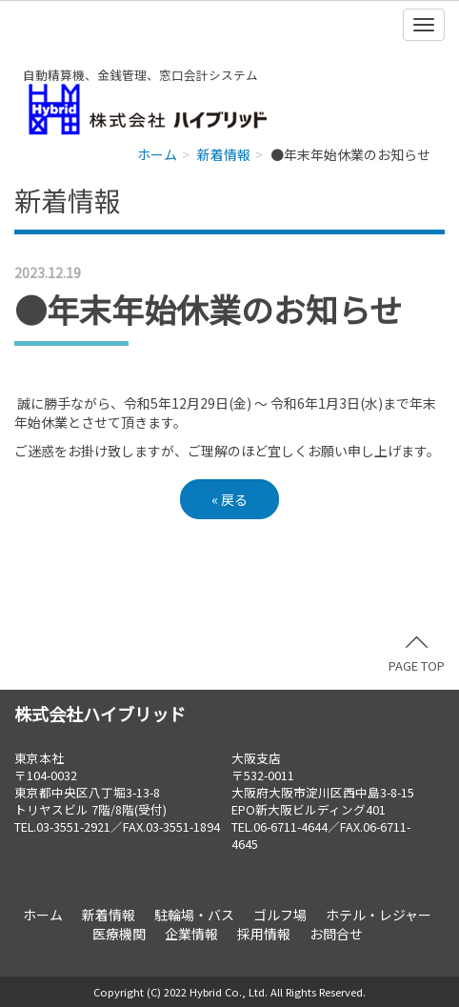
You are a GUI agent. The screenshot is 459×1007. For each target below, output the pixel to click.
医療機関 (119, 933)
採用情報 (263, 933)
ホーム (157, 154)
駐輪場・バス (194, 914)
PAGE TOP (417, 655)
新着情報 (223, 154)
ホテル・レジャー (378, 914)
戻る (229, 499)
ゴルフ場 (280, 914)
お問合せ (336, 933)
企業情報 (191, 933)
